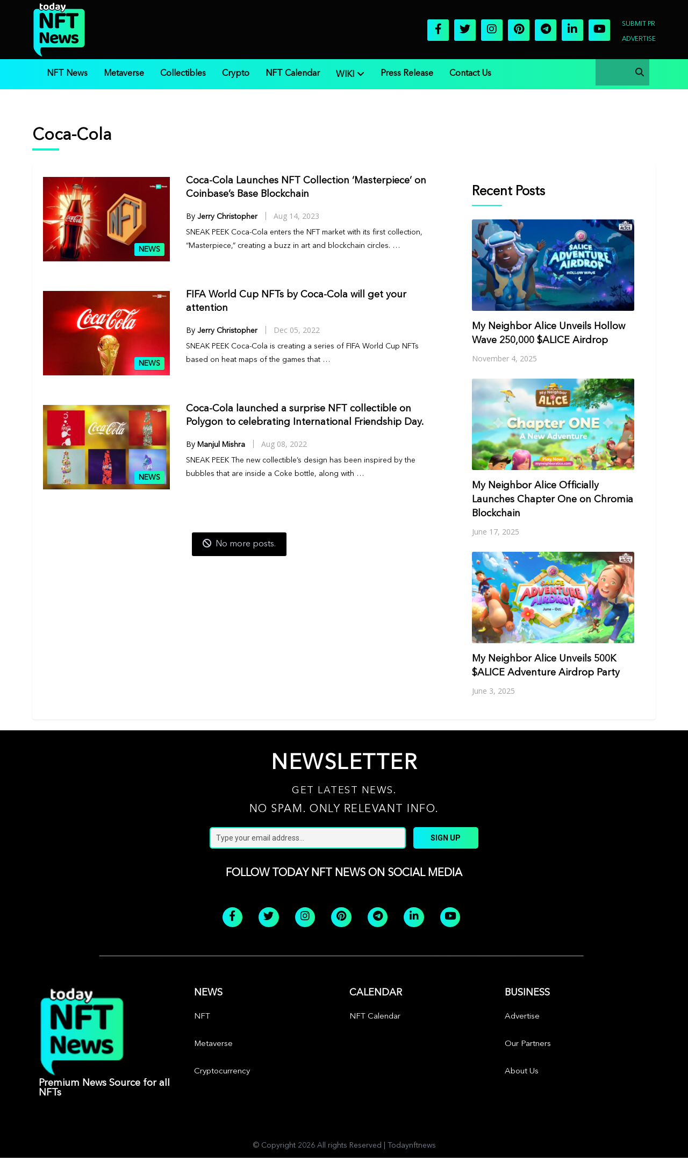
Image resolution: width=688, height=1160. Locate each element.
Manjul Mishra (221, 445)
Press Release (407, 73)
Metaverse (124, 73)
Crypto (235, 73)
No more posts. (239, 544)
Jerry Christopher (227, 216)
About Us (522, 1074)
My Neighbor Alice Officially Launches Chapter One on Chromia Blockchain (552, 499)
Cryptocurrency (222, 1074)
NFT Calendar (293, 73)
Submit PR (638, 24)
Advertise (639, 39)
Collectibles (183, 73)
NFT (202, 1019)
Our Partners (528, 1046)
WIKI (345, 74)
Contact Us (470, 73)
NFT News (67, 73)
